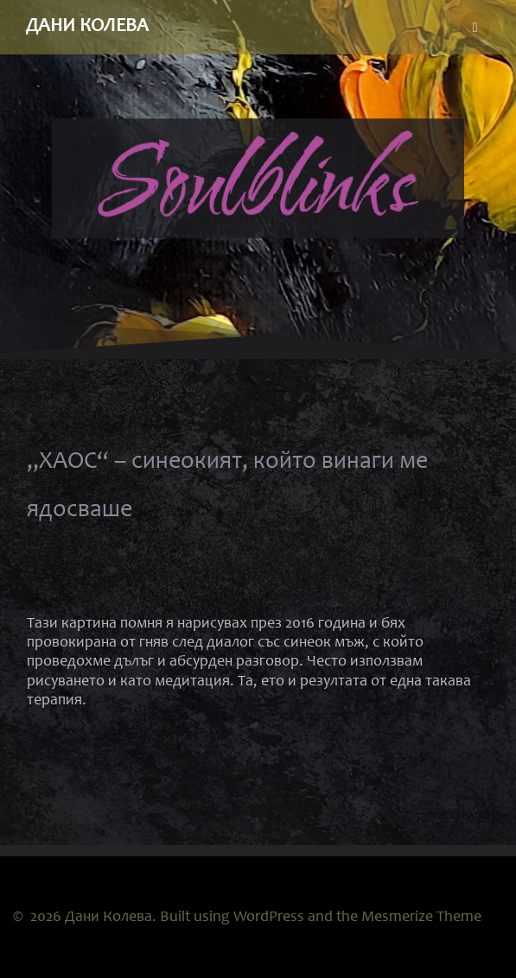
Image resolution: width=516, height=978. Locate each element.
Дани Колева (87, 26)
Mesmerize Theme (421, 917)
